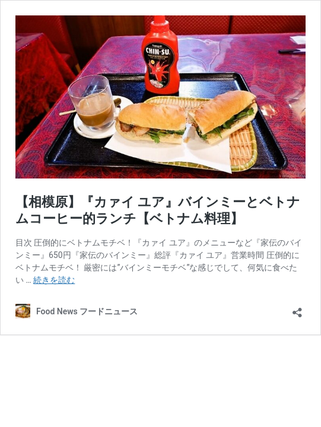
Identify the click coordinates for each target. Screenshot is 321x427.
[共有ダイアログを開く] (297, 308)
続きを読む (54, 280)
